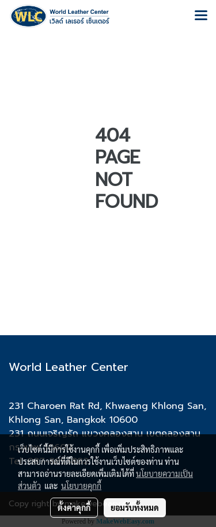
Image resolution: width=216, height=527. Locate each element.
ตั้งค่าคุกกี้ (74, 507)
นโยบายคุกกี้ (81, 485)
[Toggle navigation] (201, 16)
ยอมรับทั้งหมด (135, 507)
